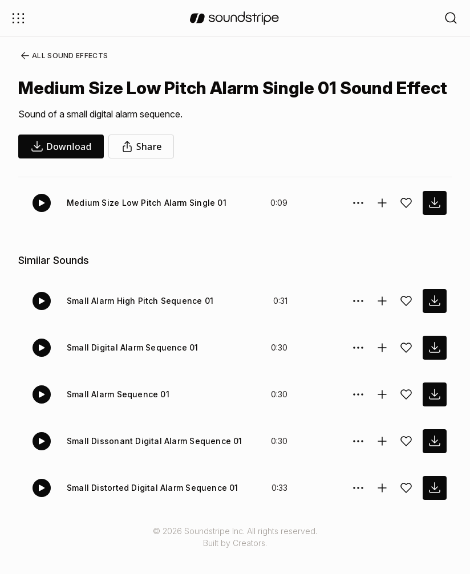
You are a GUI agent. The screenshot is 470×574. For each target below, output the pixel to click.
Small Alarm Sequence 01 (116, 414)
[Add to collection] (382, 223)
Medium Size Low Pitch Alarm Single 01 (143, 223)
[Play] (42, 223)
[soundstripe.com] (234, 18)
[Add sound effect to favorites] (406, 223)
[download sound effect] (435, 223)
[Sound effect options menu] (358, 223)
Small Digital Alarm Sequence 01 (130, 368)
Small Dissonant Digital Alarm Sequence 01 (151, 461)
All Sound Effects (60, 56)
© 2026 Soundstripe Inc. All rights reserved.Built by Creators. (235, 557)
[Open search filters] (451, 18)
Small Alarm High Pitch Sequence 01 (137, 321)
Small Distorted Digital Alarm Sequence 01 (150, 508)
